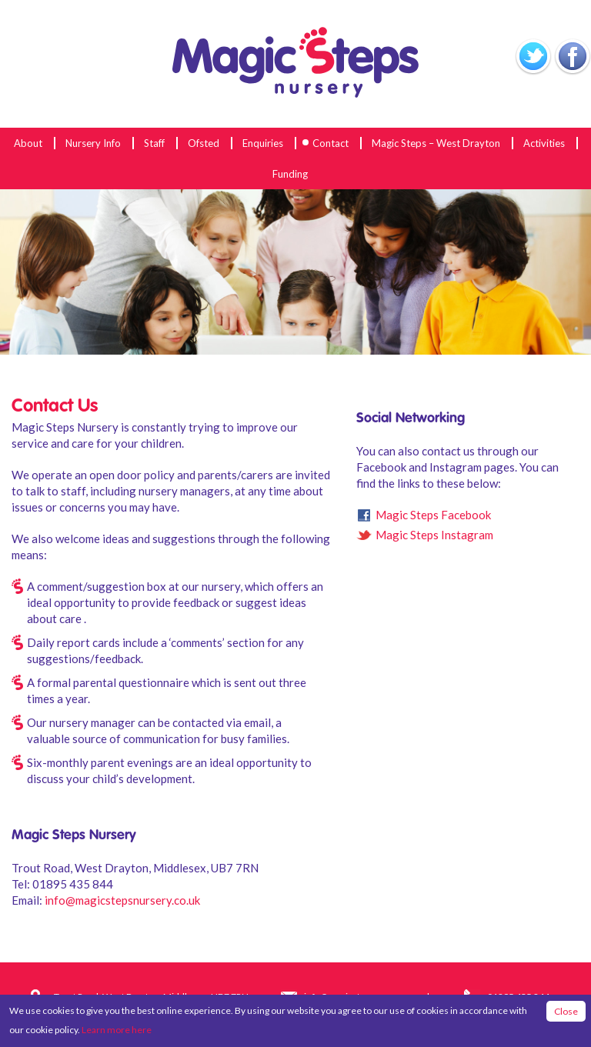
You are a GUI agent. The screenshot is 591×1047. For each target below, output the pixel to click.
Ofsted (203, 143)
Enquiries (262, 143)
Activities (544, 143)
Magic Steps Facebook (433, 515)
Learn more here (117, 1029)
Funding (290, 174)
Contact (330, 143)
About (28, 143)
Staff (154, 143)
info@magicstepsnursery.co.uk (122, 900)
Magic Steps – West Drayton (436, 143)
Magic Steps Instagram (434, 535)
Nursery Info (93, 143)
